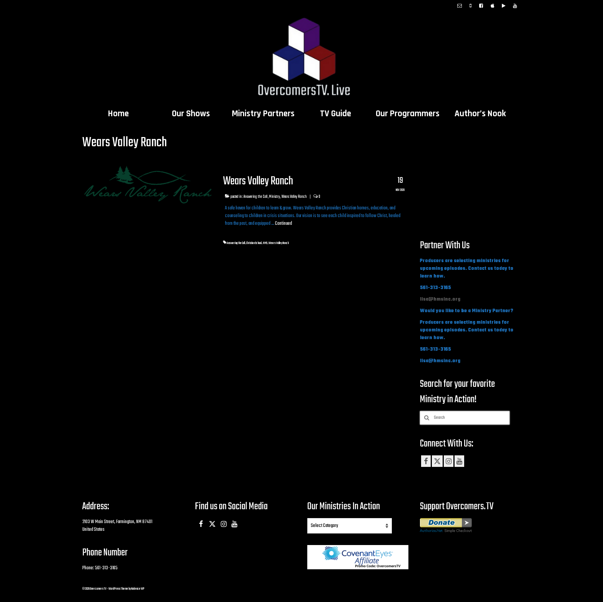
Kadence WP (137, 589)
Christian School (254, 243)
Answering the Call (255, 197)
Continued (283, 223)
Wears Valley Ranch (294, 197)
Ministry (274, 197)
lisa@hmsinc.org (440, 299)
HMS (265, 243)
